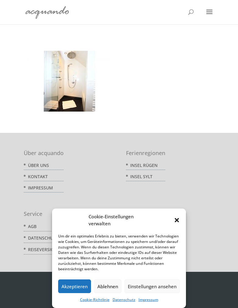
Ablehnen (107, 286)
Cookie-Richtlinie (95, 299)
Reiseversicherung (49, 249)
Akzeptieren (74, 286)
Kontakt (38, 176)
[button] (177, 220)
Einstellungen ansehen (152, 286)
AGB (32, 226)
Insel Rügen (144, 165)
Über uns (38, 165)
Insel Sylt (141, 176)
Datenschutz (124, 299)
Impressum (148, 299)
